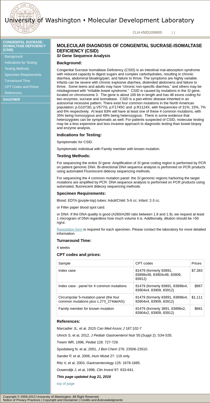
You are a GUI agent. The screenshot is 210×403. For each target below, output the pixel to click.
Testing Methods (17, 69)
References (13, 93)
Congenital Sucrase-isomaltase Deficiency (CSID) (24, 46)
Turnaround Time (17, 81)
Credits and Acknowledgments (101, 400)
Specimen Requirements (23, 75)
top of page (66, 383)
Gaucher (11, 100)
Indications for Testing (21, 63)
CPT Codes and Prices (22, 87)
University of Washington (53, 396)
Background (14, 56)
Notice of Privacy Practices (21, 400)
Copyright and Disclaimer (60, 400)
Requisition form (69, 229)
